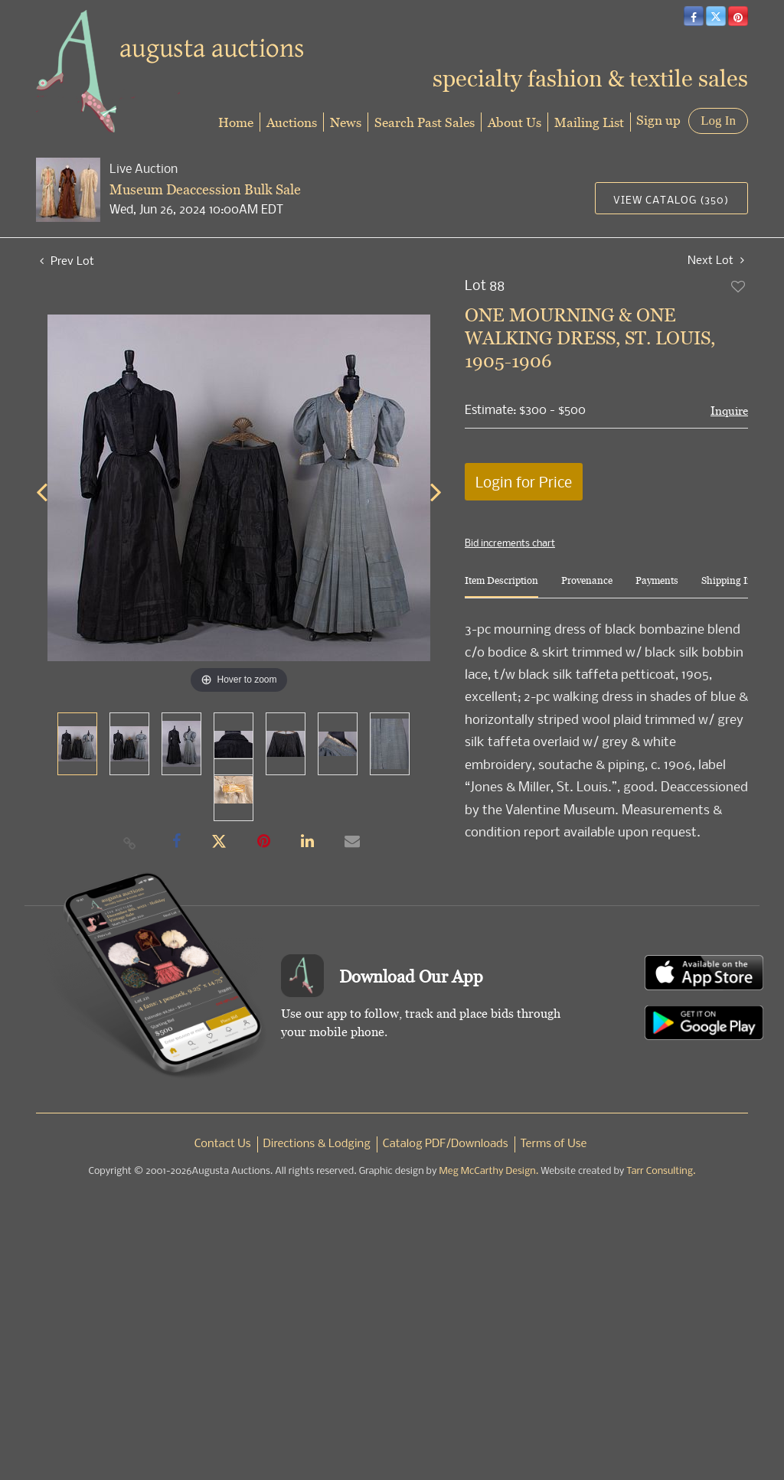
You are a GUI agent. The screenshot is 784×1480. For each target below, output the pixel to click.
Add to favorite (739, 286)
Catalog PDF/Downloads (445, 1144)
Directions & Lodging (317, 1144)
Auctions (291, 122)
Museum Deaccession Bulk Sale (205, 189)
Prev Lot (67, 260)
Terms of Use (554, 1144)
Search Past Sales (424, 122)
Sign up (658, 120)
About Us (514, 122)
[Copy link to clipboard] (130, 842)
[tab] (501, 586)
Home (235, 122)
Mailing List (589, 122)
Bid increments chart (510, 542)
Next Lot (716, 259)
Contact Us (222, 1144)
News (345, 122)
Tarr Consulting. (660, 1171)
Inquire (729, 411)
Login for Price (523, 481)
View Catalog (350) (671, 199)
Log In (718, 120)
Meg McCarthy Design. (489, 1171)
